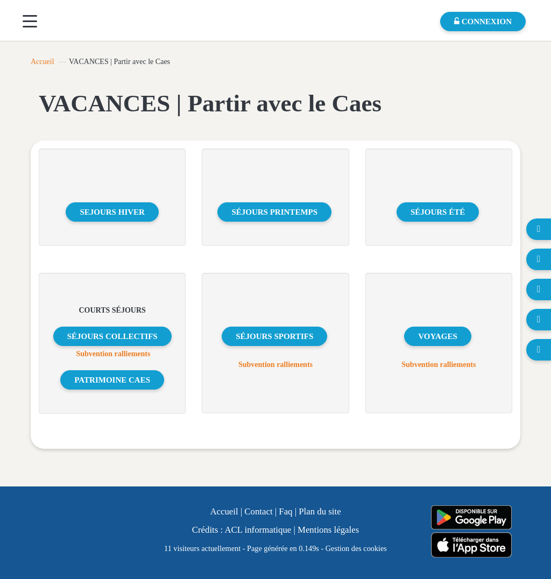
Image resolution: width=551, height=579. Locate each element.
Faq (285, 511)
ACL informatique (257, 530)
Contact (258, 511)
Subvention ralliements (113, 354)
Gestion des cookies (356, 548)
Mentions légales (328, 530)
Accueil (42, 62)
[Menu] (30, 21)
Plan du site (320, 511)
